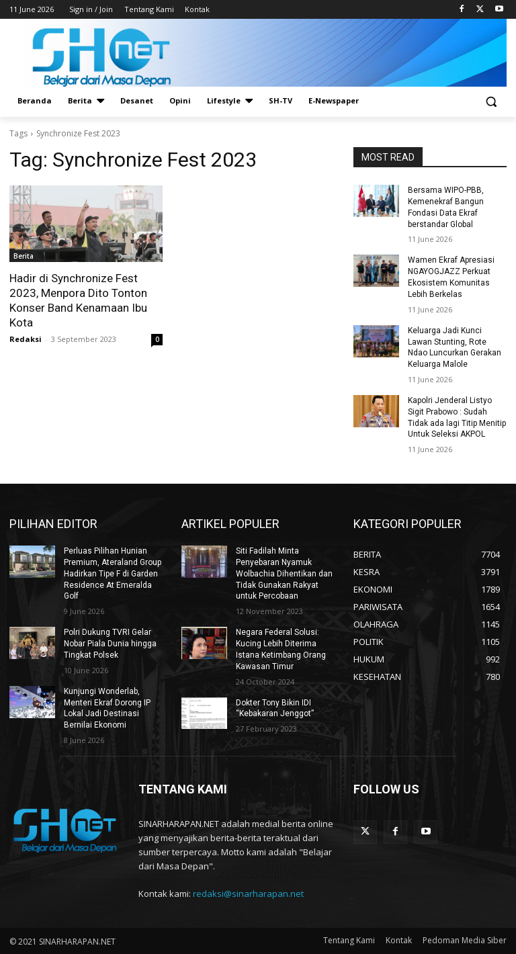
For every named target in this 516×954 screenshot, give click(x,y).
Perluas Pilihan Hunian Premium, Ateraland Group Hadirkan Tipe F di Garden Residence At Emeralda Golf (112, 573)
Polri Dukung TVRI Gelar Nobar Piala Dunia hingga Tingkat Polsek (110, 643)
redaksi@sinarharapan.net (248, 893)
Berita (23, 256)
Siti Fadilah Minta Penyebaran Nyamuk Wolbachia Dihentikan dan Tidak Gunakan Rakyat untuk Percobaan (284, 573)
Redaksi (25, 339)
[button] (491, 101)
